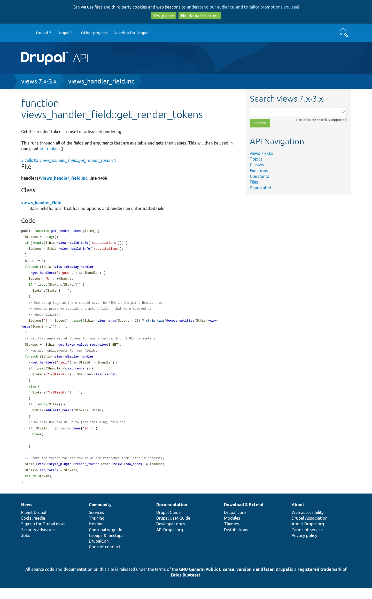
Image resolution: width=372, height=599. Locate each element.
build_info (78, 243)
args (112, 325)
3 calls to (68, 160)
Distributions (236, 541)
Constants (259, 176)
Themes (231, 535)
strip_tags (155, 325)
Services (96, 523)
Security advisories (39, 541)
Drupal (282, 580)
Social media (33, 529)
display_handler (80, 269)
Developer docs (170, 535)
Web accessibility (308, 523)
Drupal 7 (43, 33)
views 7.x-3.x (39, 81)
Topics (256, 159)
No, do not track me (200, 15)
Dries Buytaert (185, 586)
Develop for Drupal (131, 33)
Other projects (94, 33)
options (74, 437)
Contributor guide (105, 541)
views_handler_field (41, 202)
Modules (232, 529)
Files (254, 182)
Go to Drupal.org (26, 33)
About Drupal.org (308, 535)
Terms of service (307, 541)
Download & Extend (243, 515)
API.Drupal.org (169, 541)
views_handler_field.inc (101, 81)
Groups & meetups (106, 546)
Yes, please (163, 15)
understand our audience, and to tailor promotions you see (242, 7)
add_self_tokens (59, 418)
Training (96, 529)
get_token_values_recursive (82, 350)
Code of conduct (104, 558)
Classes (257, 164)
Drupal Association (310, 529)
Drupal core (235, 523)
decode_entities (180, 325)
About (298, 515)
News (26, 515)
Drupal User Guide (173, 529)
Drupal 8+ (66, 33)
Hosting (96, 535)
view (62, 243)
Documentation (171, 515)
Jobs (25, 546)
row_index (133, 474)
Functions (259, 170)
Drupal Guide (168, 523)
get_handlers (43, 275)
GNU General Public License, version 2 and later (226, 580)
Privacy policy (304, 546)
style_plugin (60, 474)
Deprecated (260, 187)
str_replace (50, 148)
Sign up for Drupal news (43, 535)
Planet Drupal (33, 523)
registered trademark (320, 580)
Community (100, 515)
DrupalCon (99, 552)
